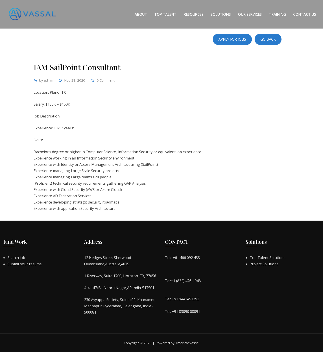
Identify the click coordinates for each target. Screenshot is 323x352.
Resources (193, 14)
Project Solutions (264, 263)
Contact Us (304, 14)
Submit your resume (24, 263)
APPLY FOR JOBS (232, 39)
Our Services (250, 14)
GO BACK (268, 39)
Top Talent (165, 14)
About (141, 14)
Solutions (221, 14)
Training (277, 14)
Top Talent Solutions (267, 257)
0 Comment (106, 80)
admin (46, 80)
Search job (16, 257)
